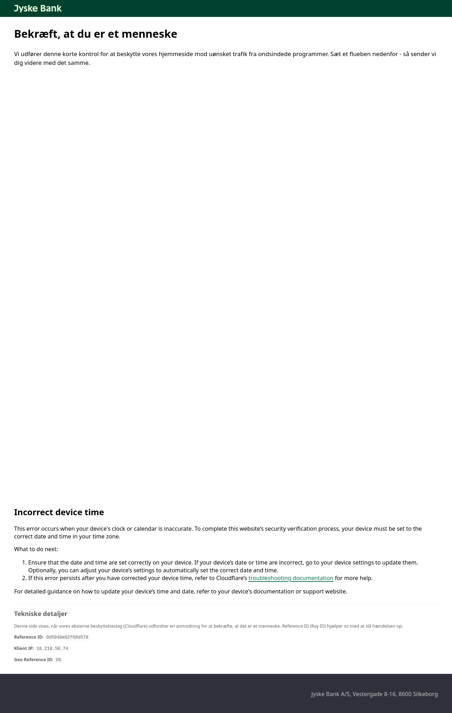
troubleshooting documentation (291, 578)
